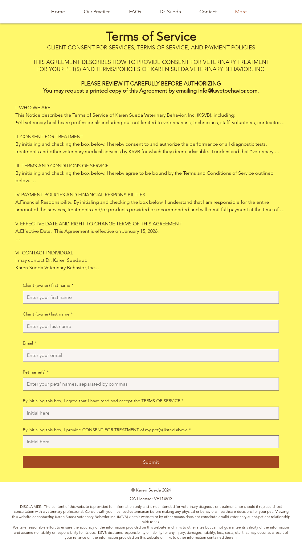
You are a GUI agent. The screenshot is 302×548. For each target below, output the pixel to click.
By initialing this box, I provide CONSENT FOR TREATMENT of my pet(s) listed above (107, 430)
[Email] (149, 355)
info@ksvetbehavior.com (227, 90)
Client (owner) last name (48, 314)
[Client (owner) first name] (149, 297)
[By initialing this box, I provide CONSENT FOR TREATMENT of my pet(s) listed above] (149, 442)
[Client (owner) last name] (149, 326)
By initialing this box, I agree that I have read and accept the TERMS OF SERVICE (103, 401)
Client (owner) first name (48, 285)
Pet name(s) (36, 372)
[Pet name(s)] (149, 384)
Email (29, 343)
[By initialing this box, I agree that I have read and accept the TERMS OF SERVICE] (149, 413)
